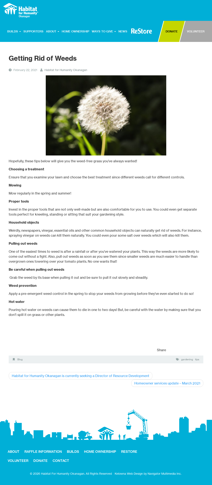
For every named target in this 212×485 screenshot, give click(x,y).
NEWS (122, 31)
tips (197, 359)
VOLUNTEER (196, 31)
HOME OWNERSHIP (75, 31)
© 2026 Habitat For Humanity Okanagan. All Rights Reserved (71, 473)
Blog (20, 359)
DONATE (172, 31)
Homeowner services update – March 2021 (167, 383)
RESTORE (141, 31)
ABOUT (52, 31)
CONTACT (61, 461)
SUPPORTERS (33, 31)
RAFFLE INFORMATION (43, 451)
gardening (187, 359)
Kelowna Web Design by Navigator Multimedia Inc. (148, 473)
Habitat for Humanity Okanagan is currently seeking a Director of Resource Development (80, 376)
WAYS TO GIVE (104, 31)
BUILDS (14, 31)
